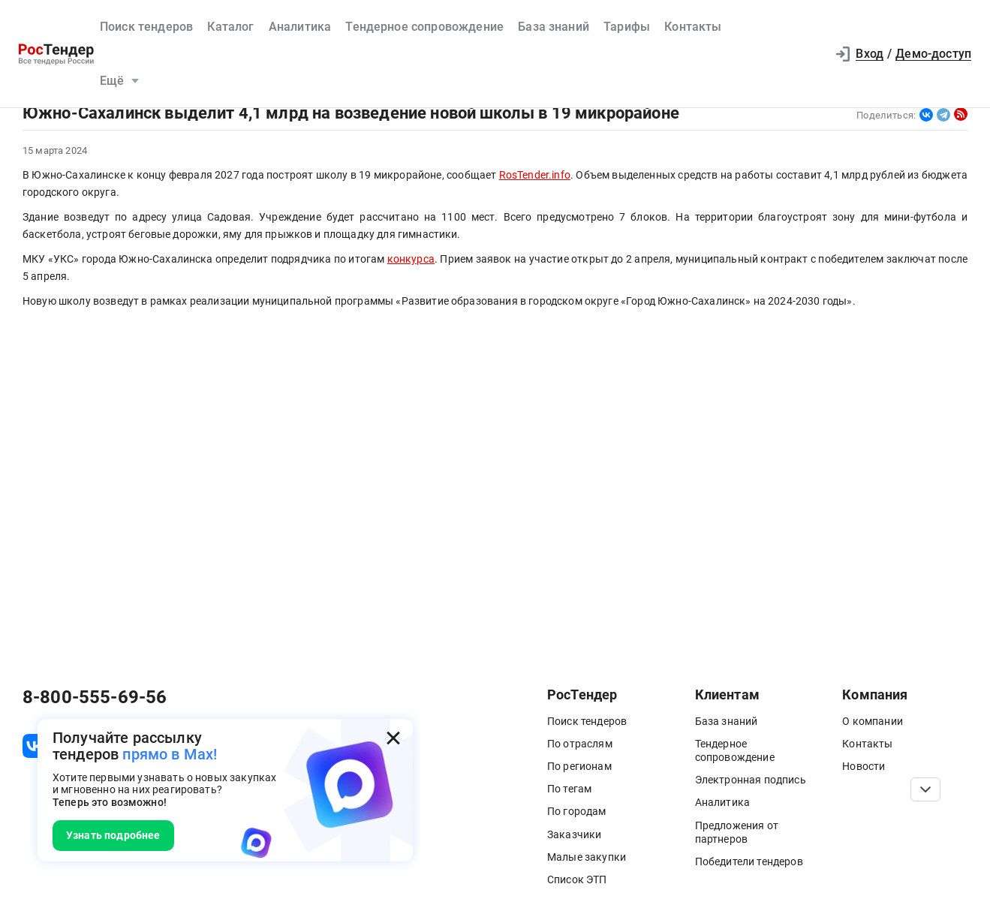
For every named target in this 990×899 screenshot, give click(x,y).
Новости (863, 766)
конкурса (411, 259)
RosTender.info (534, 175)
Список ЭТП (577, 879)
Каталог (230, 27)
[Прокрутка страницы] (925, 789)
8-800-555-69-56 (95, 697)
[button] (807, 54)
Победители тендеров (749, 861)
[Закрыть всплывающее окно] (393, 738)
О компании (872, 721)
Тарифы (626, 27)
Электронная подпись (750, 780)
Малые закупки (586, 857)
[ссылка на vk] (35, 746)
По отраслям (579, 744)
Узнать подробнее (113, 835)
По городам (576, 811)
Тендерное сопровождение (424, 27)
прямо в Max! (169, 754)
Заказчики (574, 834)
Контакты (692, 27)
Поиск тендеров (146, 27)
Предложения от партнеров (736, 832)
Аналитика (300, 27)
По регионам (579, 766)
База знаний (553, 27)
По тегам (569, 789)
